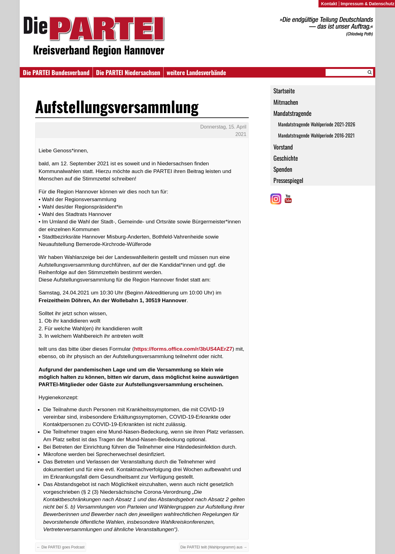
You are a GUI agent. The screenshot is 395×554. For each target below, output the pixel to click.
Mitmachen (285, 102)
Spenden (282, 169)
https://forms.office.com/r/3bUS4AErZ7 (183, 349)
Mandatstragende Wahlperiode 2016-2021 (316, 135)
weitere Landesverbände (196, 72)
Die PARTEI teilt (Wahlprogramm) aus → (214, 547)
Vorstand (283, 146)
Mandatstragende (292, 113)
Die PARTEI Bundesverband (56, 72)
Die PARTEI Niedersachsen (128, 72)
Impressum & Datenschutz (367, 3)
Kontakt (329, 3)
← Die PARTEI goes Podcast (61, 547)
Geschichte (285, 158)
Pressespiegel (288, 180)
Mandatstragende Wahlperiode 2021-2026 (316, 124)
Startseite (284, 90)
